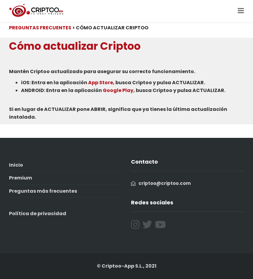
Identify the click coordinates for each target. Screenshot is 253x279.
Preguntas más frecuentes (43, 191)
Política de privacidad (37, 213)
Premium (20, 177)
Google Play (118, 90)
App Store (100, 82)
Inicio (16, 165)
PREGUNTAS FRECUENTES (40, 27)
